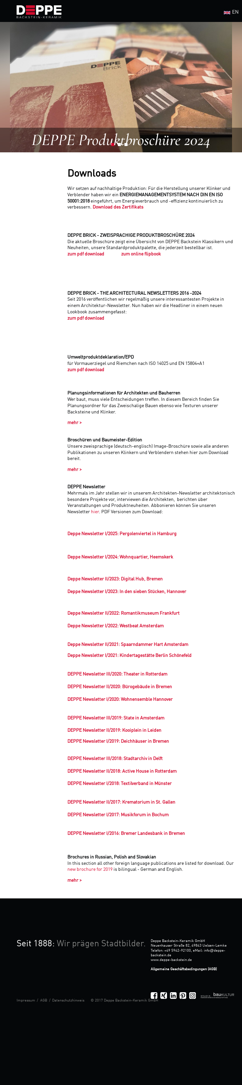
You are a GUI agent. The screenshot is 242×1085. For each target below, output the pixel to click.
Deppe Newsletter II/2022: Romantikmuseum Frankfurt (123, 613)
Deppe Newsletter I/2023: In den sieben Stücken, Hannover (126, 591)
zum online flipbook (141, 254)
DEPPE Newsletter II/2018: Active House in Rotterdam (122, 771)
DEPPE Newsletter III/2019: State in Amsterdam (115, 718)
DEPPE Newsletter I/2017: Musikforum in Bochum (118, 815)
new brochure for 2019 (90, 869)
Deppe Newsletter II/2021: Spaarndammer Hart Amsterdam (127, 644)
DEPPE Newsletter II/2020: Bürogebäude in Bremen (119, 687)
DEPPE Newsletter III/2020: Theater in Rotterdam (117, 674)
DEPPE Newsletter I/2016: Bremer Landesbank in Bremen (126, 833)
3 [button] (127, 146)
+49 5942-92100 (177, 951)
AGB (43, 1001)
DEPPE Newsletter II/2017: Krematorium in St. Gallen (121, 802)
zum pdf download (86, 254)
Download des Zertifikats (118, 207)
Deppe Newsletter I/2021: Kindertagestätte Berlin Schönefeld (129, 655)
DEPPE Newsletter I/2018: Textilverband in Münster (119, 783)
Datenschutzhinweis (68, 1001)
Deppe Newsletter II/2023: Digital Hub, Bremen (115, 579)
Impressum (26, 1001)
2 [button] (121, 146)
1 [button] (114, 146)
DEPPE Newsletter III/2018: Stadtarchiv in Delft (115, 758)
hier (95, 512)
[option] (121, 87)
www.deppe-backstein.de (171, 960)
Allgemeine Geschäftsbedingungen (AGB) (184, 969)
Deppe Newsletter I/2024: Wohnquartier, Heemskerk (120, 557)
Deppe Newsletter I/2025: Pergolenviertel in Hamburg (122, 534)
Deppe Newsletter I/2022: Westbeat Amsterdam (115, 626)
